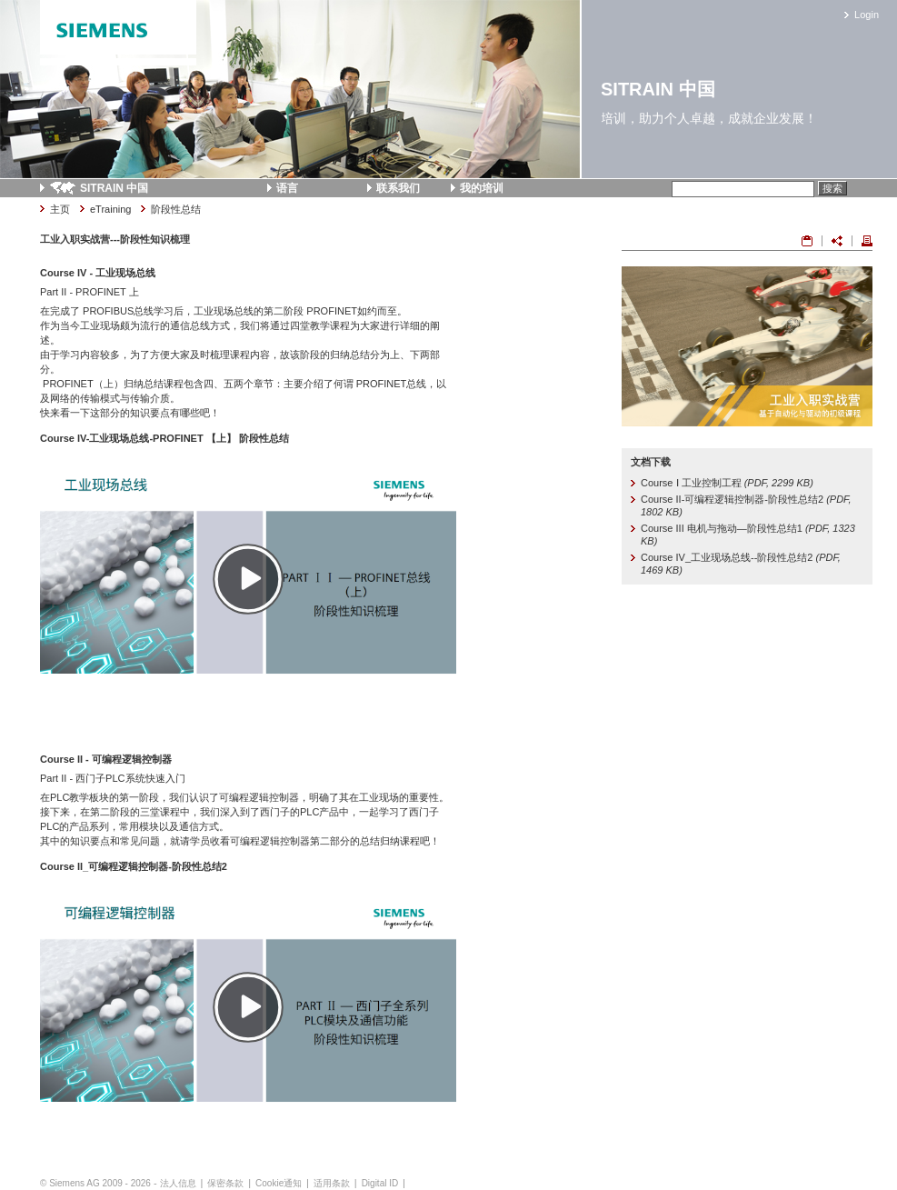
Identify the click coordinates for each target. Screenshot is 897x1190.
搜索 (832, 188)
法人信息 (178, 1183)
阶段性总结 (176, 209)
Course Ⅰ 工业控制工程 (727, 482)
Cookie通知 (278, 1183)
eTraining (110, 209)
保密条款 (225, 1183)
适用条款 (332, 1183)
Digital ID (380, 1183)
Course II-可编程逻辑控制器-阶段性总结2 (746, 505)
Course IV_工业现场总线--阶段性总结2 (741, 563)
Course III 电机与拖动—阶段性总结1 (748, 534)
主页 (60, 209)
